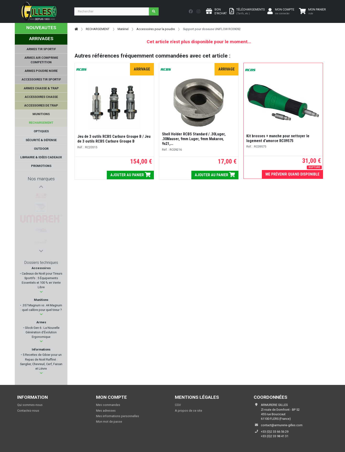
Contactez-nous (28, 410)
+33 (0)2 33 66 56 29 (274, 431)
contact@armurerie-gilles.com (281, 425)
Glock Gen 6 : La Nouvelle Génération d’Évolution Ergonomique (41, 332)
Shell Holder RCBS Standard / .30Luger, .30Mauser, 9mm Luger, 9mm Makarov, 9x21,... (194, 139)
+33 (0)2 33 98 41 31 (274, 436)
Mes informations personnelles (117, 416)
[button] (41, 292)
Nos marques (41, 178)
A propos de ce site (188, 410)
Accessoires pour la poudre (155, 29)
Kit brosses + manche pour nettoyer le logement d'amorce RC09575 (277, 138)
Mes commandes (108, 405)
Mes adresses (106, 410)
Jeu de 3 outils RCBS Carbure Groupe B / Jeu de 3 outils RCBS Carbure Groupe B (114, 139)
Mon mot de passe (109, 421)
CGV (178, 405)
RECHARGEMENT (97, 29)
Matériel (123, 29)
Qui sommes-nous (30, 405)
